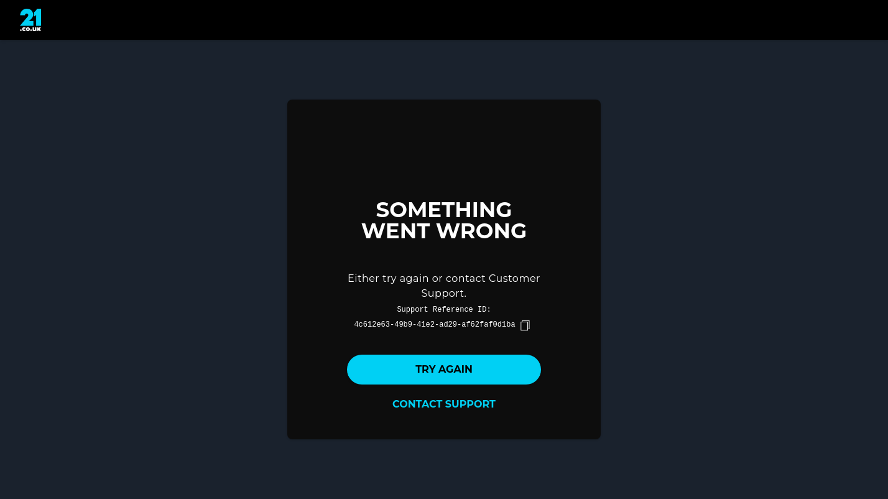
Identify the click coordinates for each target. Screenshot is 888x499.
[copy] (525, 325)
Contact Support (444, 404)
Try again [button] (444, 369)
